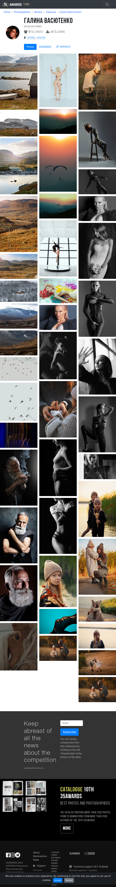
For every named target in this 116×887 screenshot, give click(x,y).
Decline (69, 880)
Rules (36, 859)
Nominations (40, 856)
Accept (57, 880)
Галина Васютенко (70, 11)
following (55, 32)
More (67, 828)
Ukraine (38, 11)
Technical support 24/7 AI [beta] (91, 866)
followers (34, 32)
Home (7, 11)
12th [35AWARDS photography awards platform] (15, 4)
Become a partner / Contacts (83, 870)
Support (41, 865)
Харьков (51, 11)
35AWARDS (45, 46)
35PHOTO (63, 46)
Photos (30, 46)
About (36, 852)
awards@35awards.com (34, 768)
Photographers (22, 11)
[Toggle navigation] (107, 4)
